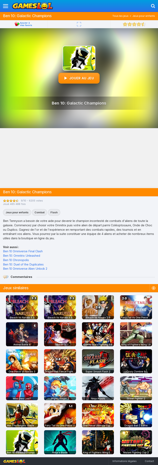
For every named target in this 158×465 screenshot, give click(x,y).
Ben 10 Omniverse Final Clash (23, 251)
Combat (39, 212)
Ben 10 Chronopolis (16, 260)
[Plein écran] (79, 24)
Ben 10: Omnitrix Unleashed (21, 255)
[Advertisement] (79, 158)
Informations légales (125, 461)
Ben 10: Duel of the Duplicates (23, 264)
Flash (54, 212)
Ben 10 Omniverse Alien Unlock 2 (25, 268)
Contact (149, 461)
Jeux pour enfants (143, 15)
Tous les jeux (120, 15)
